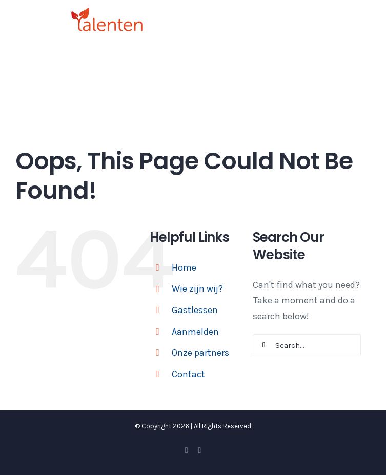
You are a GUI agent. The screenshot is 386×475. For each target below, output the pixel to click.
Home (184, 267)
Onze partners (200, 352)
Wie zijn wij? (197, 288)
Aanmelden (195, 331)
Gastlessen (195, 310)
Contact (188, 374)
